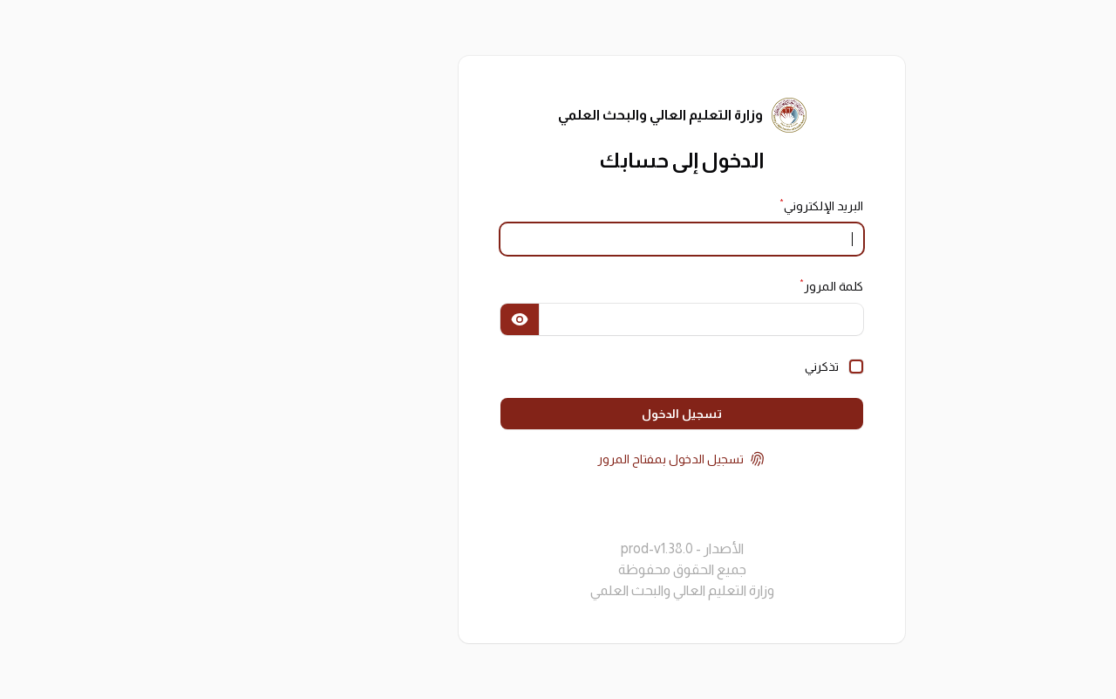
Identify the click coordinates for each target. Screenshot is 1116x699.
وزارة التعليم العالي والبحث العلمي (558, 590)
